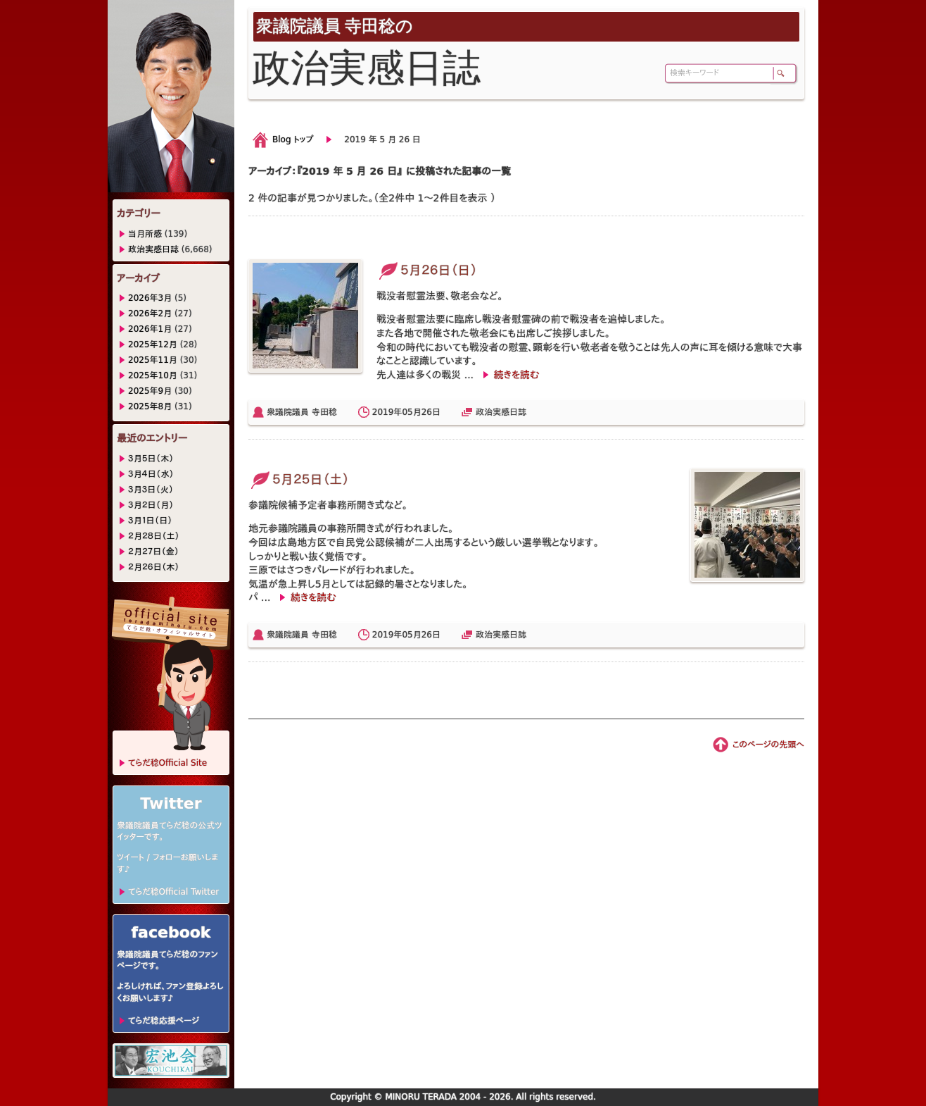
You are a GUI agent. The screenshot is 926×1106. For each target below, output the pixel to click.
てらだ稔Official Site (167, 763)
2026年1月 (150, 329)
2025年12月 (152, 344)
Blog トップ (292, 139)
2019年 (387, 412)
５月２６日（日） (426, 270)
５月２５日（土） (298, 479)
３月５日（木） (151, 459)
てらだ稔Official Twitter (173, 892)
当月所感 (145, 234)
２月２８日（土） (153, 536)
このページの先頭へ (768, 745)
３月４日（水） (151, 474)
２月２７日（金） (153, 552)
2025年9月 (150, 391)
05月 (411, 412)
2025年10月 (152, 375)
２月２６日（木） (153, 567)
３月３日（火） (151, 490)
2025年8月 (150, 406)
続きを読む (517, 374)
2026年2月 (150, 313)
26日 (430, 412)
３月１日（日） (150, 521)
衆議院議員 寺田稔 (302, 412)
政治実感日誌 (501, 412)
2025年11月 (152, 360)
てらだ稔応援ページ (163, 1021)
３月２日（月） (151, 505)
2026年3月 (150, 298)
